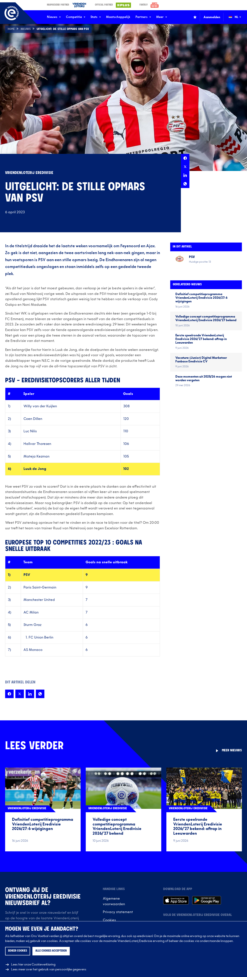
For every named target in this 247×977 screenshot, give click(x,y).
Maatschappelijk (118, 17)
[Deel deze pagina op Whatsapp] (185, 184)
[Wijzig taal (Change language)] (238, 17)
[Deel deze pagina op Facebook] (185, 158)
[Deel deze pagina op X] (185, 166)
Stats (95, 17)
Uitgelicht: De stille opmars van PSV (63, 29)
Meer (161, 17)
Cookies (109, 920)
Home (11, 29)
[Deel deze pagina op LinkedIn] (185, 175)
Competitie (75, 17)
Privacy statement (118, 912)
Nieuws (54, 17)
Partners (143, 17)
